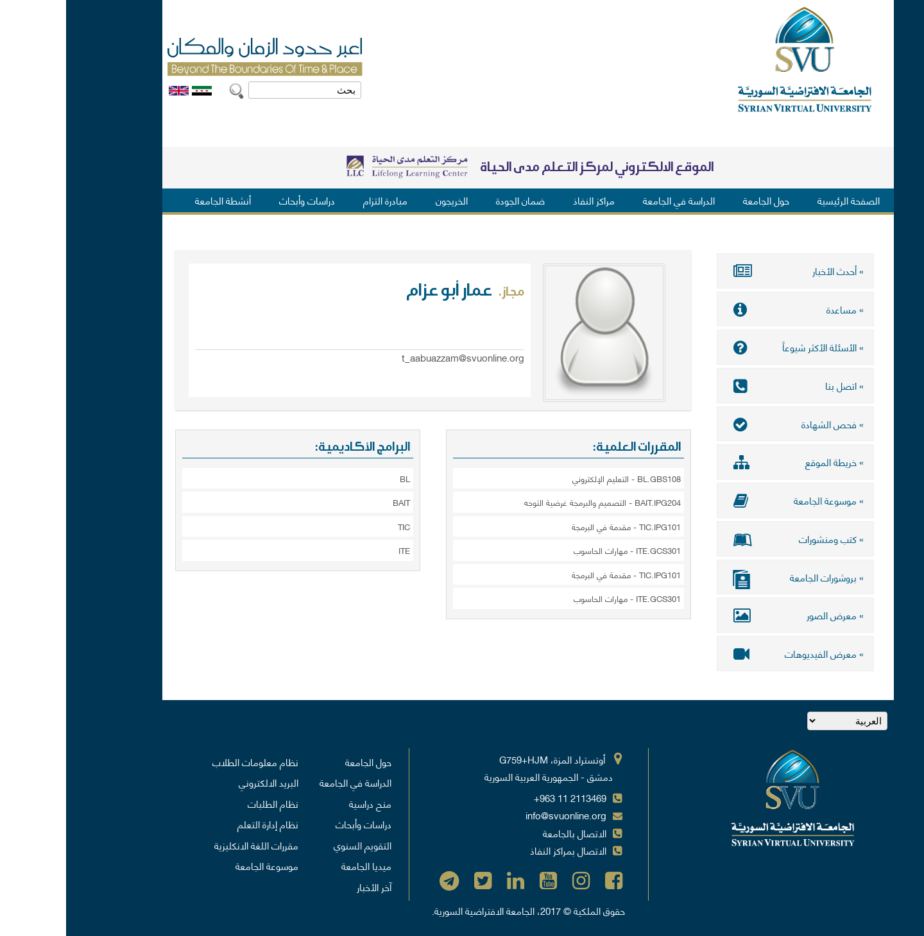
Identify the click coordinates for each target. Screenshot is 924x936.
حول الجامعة (700, 200)
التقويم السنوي (296, 844)
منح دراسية (304, 802)
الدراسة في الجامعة (613, 200)
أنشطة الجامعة (157, 200)
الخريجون (386, 200)
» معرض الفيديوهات (729, 652)
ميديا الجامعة (300, 864)
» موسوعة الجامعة (729, 499)
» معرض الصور (729, 614)
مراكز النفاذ (528, 200)
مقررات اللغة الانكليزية (190, 844)
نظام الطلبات (207, 802)
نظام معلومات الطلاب (189, 760)
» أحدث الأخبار (729, 271)
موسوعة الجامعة (200, 864)
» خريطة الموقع (729, 462)
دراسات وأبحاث (241, 200)
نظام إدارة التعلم (201, 823)
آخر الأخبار (308, 885)
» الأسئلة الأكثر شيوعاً (729, 347)
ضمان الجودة (454, 200)
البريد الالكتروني (202, 781)
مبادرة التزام (319, 200)
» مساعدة (729, 309)
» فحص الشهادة (729, 423)
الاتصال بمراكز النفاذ (502, 849)
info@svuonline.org (499, 814)
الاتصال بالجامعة (508, 831)
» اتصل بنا (729, 385)
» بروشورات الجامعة (729, 577)
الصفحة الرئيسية (782, 200)
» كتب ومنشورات (729, 538)
